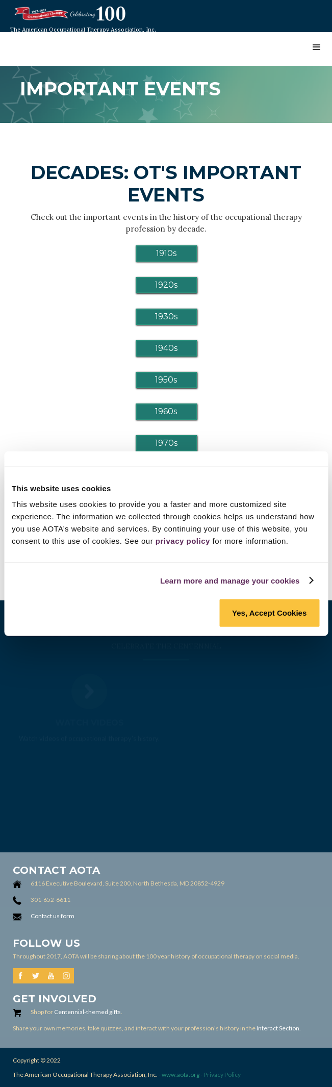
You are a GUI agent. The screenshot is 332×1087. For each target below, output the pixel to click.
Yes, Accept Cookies (269, 613)
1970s (166, 443)
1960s (166, 411)
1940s (166, 348)
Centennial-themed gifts (87, 1012)
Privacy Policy (222, 1074)
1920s (166, 285)
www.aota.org (180, 1074)
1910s (166, 253)
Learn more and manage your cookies (230, 580)
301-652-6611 (50, 899)
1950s (166, 380)
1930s (166, 316)
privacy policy (183, 541)
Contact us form (52, 916)
